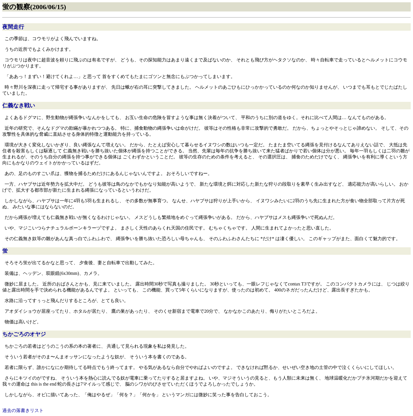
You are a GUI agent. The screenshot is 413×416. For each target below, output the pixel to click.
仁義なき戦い (18, 105)
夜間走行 (13, 27)
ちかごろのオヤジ (24, 334)
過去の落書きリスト (23, 410)
